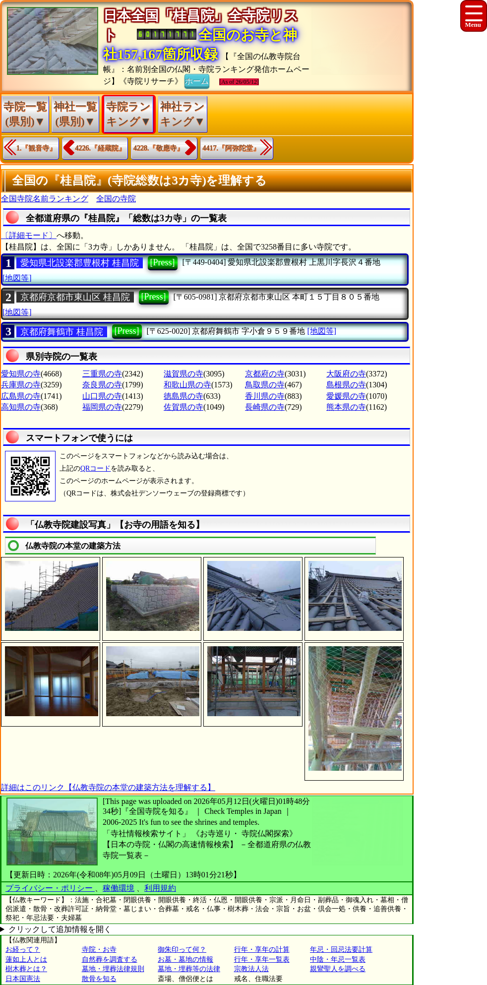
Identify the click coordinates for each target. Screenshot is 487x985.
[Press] (162, 262)
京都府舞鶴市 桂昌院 (61, 332)
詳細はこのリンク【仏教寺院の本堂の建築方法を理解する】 (108, 787)
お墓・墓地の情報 (185, 959)
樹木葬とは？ (26, 969)
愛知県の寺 (21, 373)
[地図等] (17, 278)
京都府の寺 (265, 373)
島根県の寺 (346, 384)
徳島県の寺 (183, 396)
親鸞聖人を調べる (337, 969)
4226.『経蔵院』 (100, 148)
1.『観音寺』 (36, 148)
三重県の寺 (102, 373)
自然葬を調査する (109, 959)
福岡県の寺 (102, 407)
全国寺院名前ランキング (44, 198)
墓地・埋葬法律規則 (113, 969)
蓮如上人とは (26, 959)
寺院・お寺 (99, 949)
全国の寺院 (116, 198)
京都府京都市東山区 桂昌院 (75, 297)
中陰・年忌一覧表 (337, 959)
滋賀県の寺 (183, 373)
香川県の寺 (265, 396)
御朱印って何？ (182, 949)
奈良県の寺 (102, 384)
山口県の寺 (102, 396)
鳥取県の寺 (265, 384)
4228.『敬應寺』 (158, 148)
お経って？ (22, 949)
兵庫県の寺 (21, 384)
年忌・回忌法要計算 (341, 949)
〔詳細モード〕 (29, 235)
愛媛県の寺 (346, 396)
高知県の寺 (21, 407)
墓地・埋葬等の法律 (189, 969)
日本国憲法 (22, 979)
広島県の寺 (21, 396)
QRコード (95, 468)
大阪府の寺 (346, 373)
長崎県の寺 (265, 407)
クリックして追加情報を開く (60, 929)
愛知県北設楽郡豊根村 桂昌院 (79, 263)
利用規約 (160, 888)
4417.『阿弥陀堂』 (231, 148)
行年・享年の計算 (262, 949)
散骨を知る (99, 979)
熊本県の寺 (346, 407)
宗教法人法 (251, 969)
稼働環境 (118, 888)
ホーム (197, 80)
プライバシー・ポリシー (50, 888)
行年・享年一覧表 (262, 959)
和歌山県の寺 (187, 384)
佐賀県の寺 (183, 407)
